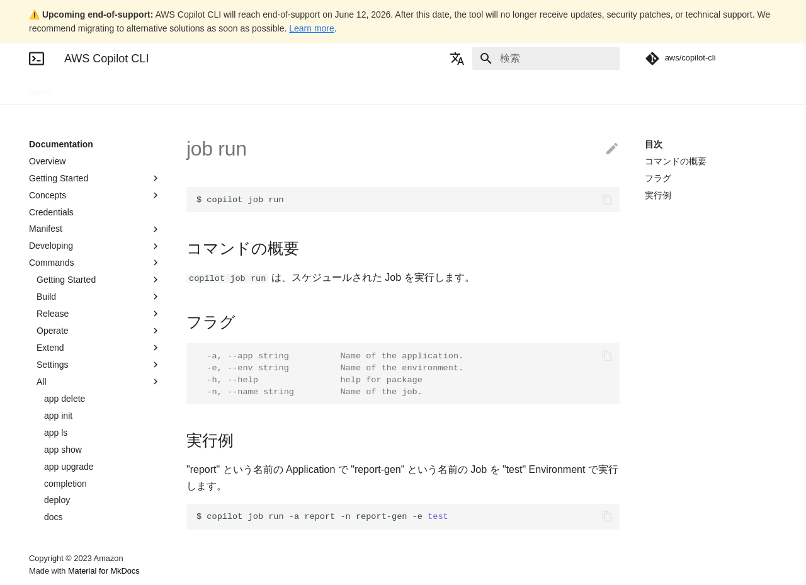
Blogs (156, 89)
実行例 (658, 195)
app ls (55, 433)
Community (206, 89)
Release (99, 313)
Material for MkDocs (104, 571)
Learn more (311, 28)
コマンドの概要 (676, 161)
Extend (99, 347)
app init (58, 416)
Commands (95, 262)
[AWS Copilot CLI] (36, 58)
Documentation (98, 89)
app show (63, 450)
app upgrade (69, 467)
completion (65, 484)
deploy (57, 500)
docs (53, 517)
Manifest (95, 229)
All (99, 381)
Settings (99, 364)
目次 (653, 144)
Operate (99, 330)
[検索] (546, 58)
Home (40, 89)
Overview (47, 161)
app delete (64, 399)
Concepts (95, 195)
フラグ (658, 178)
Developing (95, 246)
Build (99, 296)
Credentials (51, 212)
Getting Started (95, 178)
